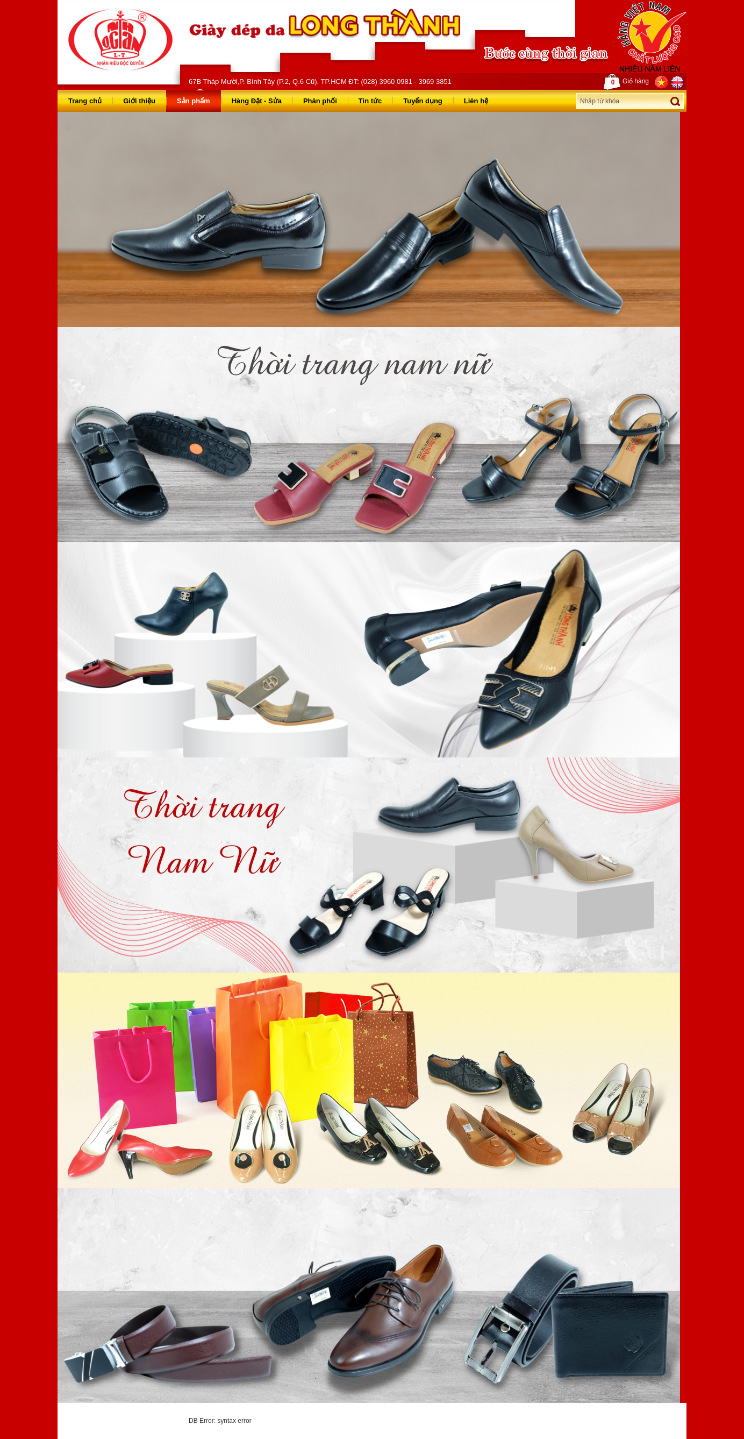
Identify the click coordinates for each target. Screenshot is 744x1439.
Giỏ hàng (626, 82)
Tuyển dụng (422, 101)
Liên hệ (476, 101)
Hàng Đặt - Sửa (257, 101)
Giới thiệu (139, 101)
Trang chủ (85, 101)
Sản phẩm (193, 101)
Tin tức (370, 101)
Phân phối (320, 101)
